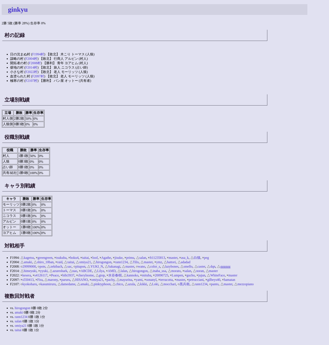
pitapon (80, 266)
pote (43, 266)
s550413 (28, 279)
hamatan (229, 279)
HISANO (81, 279)
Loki (155, 284)
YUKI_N (96, 266)
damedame (68, 284)
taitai (85, 257)
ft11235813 (157, 257)
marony (53, 279)
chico (119, 284)
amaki (28, 262)
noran (200, 271)
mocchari (169, 284)
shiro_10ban (45, 262)
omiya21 (85, 262)
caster (201, 266)
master (173, 257)
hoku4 (74, 257)
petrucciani (196, 279)
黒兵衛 (185, 284)
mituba (146, 275)
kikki (143, 284)
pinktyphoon (102, 284)
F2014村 (31, 67)
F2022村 (31, 72)
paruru (65, 279)
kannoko (132, 275)
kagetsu (29, 257)
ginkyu (18, 9)
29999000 (29, 266)
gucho (191, 275)
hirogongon (103, 262)
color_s (155, 266)
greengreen (45, 257)
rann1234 (121, 262)
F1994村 (38, 54)
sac (69, 266)
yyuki (44, 271)
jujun (201, 275)
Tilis (136, 262)
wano (141, 266)
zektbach (56, 266)
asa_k (185, 257)
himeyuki (30, 271)
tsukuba (61, 257)
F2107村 (31, 80)
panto (215, 284)
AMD (112, 271)
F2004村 (31, 58)
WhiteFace (217, 275)
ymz (159, 262)
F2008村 (35, 63)
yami (139, 279)
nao (74, 271)
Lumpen (177, 275)
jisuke (119, 257)
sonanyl (151, 279)
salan (142, 257)
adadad (185, 262)
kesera (26, 275)
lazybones (172, 266)
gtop (102, 275)
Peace (55, 275)
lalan (124, 271)
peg (206, 257)
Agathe (106, 257)
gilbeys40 (213, 279)
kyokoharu (29, 284)
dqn (212, 266)
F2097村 (38, 76)
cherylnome (86, 275)
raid (60, 262)
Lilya (100, 271)
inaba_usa (159, 271)
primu (130, 257)
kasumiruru (48, 284)
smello (188, 266)
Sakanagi (114, 266)
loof (95, 257)
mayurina (126, 279)
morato (176, 271)
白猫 (197, 257)
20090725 (161, 275)
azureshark (60, 271)
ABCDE (86, 271)
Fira (40, 279)
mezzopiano (246, 284)
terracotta (166, 279)
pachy (111, 279)
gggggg (225, 266)
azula (131, 284)
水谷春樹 (115, 275)
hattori (171, 262)
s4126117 (40, 275)
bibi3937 (68, 275)
